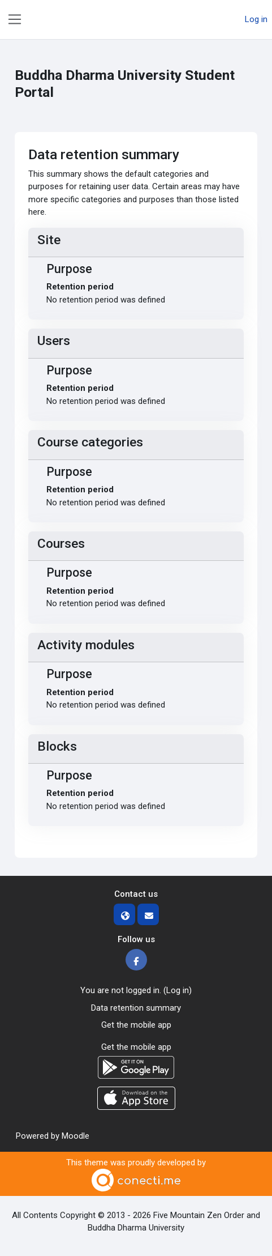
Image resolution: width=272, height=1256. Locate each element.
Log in (256, 19)
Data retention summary (136, 1008)
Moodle (75, 1136)
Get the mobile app (136, 1025)
